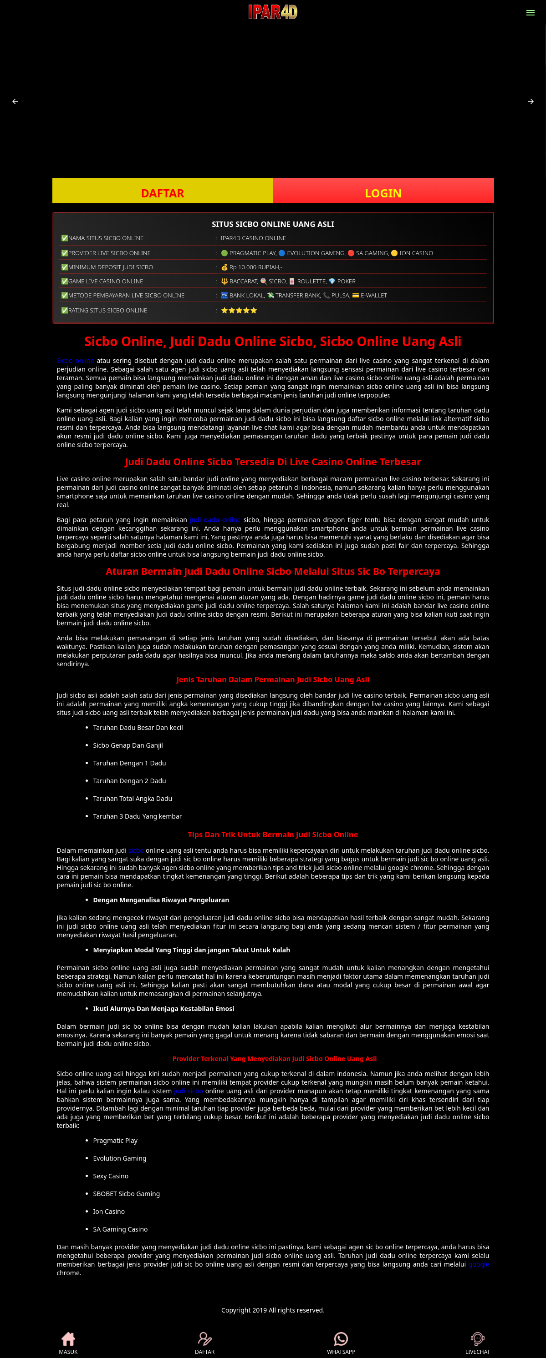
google (479, 1264)
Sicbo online (75, 360)
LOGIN (383, 193)
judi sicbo (188, 1090)
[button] (15, 101)
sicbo (136, 850)
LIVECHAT (477, 1344)
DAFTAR (162, 193)
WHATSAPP (341, 1344)
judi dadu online (215, 519)
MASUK (68, 1344)
